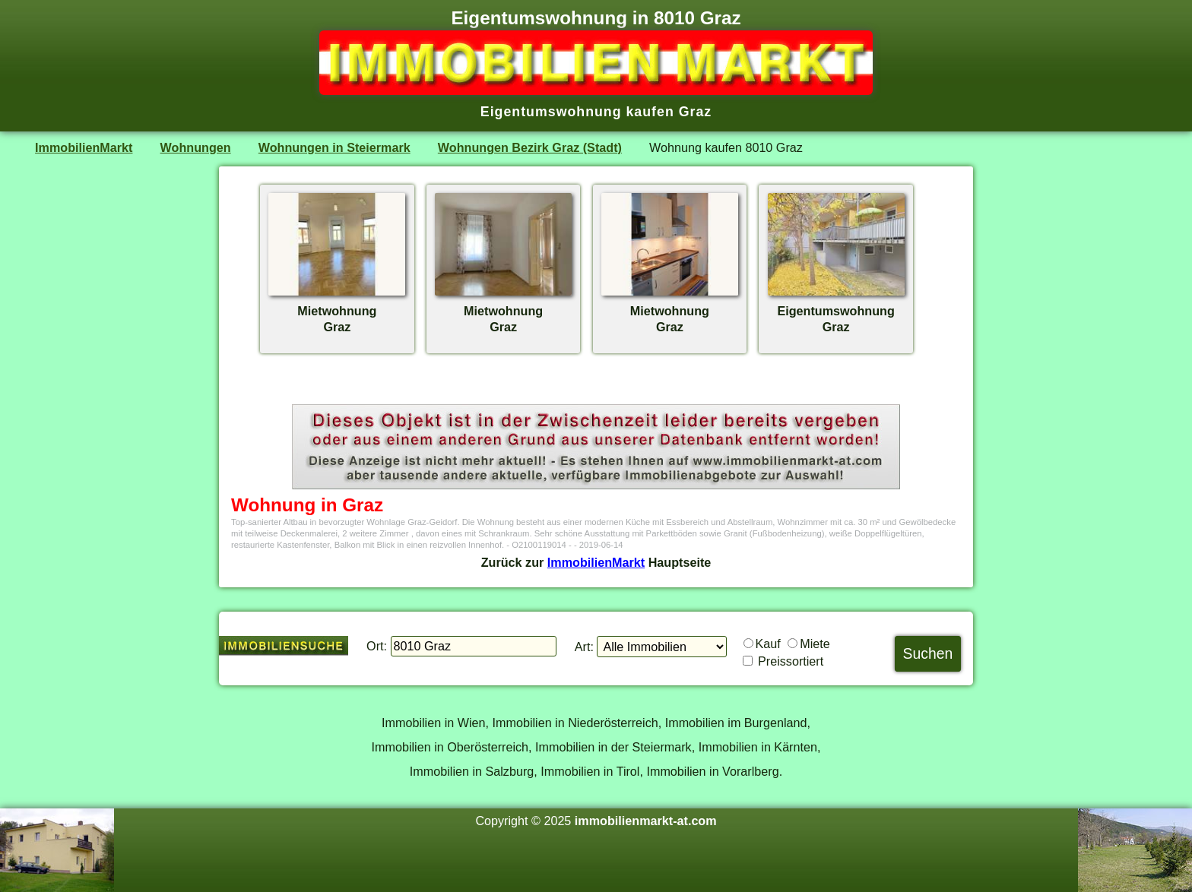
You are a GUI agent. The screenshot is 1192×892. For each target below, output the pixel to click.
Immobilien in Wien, (435, 722)
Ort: (376, 646)
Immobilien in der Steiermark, (615, 747)
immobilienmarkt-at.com (646, 820)
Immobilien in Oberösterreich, (452, 747)
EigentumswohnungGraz (836, 311)
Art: (584, 646)
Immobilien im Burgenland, (737, 722)
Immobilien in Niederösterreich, (577, 722)
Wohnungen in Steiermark (334, 147)
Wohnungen (195, 147)
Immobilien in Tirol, (592, 771)
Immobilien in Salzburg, (473, 771)
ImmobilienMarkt (83, 147)
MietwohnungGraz (336, 311)
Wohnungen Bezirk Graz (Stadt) (530, 147)
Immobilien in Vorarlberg (712, 771)
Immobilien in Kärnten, (760, 747)
